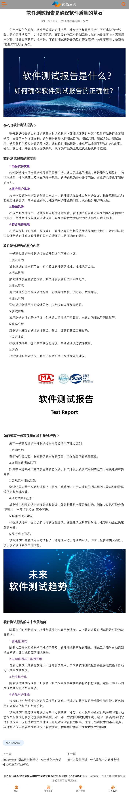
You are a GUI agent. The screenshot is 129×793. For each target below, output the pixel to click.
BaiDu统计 (95, 776)
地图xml (72, 780)
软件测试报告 (61, 39)
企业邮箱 (106, 776)
